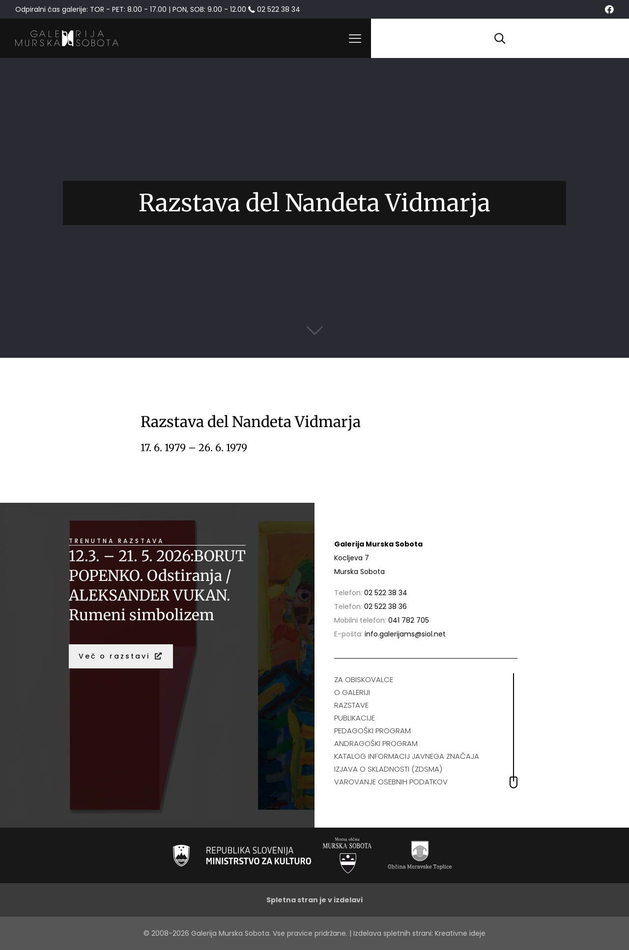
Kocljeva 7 (351, 558)
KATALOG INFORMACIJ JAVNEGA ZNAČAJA (406, 756)
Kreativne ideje (460, 933)
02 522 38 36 (385, 606)
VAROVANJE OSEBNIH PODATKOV (391, 782)
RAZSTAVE (351, 705)
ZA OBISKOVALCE (363, 679)
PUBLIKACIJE (354, 718)
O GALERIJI (352, 692)
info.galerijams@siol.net (405, 634)
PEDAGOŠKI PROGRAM (372, 730)
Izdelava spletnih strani (392, 933)
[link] (242, 855)
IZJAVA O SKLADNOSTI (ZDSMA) (388, 769)
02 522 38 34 (385, 593)
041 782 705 (408, 620)
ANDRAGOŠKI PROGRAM (376, 743)
